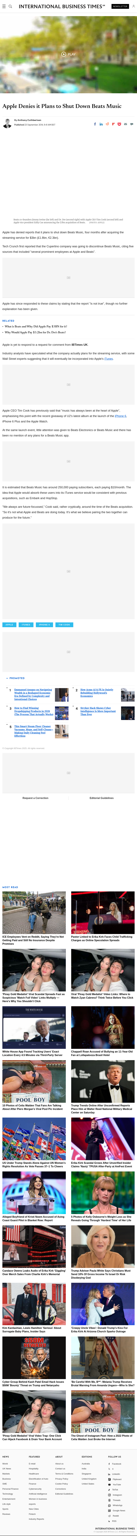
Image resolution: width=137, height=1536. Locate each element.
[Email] (125, 124)
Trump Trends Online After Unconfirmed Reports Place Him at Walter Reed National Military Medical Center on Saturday (101, 1109)
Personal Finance (10, 1489)
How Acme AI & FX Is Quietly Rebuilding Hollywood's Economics (96, 693)
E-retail (32, 1463)
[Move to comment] (132, 124)
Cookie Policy (61, 1484)
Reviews (6, 1514)
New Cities (34, 1509)
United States (88, 1484)
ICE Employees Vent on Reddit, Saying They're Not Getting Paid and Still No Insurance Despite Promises (33, 940)
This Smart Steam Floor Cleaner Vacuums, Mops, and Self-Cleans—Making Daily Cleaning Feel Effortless (33, 731)
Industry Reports (36, 1519)
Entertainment (8, 1499)
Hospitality (33, 1468)
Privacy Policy (61, 1479)
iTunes (108, 358)
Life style (6, 1504)
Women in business (38, 1499)
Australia (86, 1463)
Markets (6, 1474)
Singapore (86, 1474)
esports (32, 1504)
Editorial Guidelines (102, 798)
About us (59, 1463)
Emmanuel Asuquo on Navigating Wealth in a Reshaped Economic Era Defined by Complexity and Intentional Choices (33, 694)
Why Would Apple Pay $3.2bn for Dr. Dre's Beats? (35, 332)
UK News (6, 1468)
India (84, 1468)
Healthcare (34, 1474)
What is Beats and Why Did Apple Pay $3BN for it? (36, 326)
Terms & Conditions (64, 1474)
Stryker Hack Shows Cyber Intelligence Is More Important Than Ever (98, 711)
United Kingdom (89, 1479)
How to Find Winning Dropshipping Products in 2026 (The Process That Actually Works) (33, 711)
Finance (32, 1484)
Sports (5, 1509)
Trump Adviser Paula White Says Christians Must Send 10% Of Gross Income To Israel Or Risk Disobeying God (101, 1274)
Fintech (32, 1514)
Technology (7, 1494)
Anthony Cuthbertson (29, 120)
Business (6, 1479)
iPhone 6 (120, 416)
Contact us (60, 1468)
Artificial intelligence (38, 1494)
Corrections (60, 1489)
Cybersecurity (35, 1489)
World (5, 1463)
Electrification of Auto (38, 1479)
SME (4, 1484)
